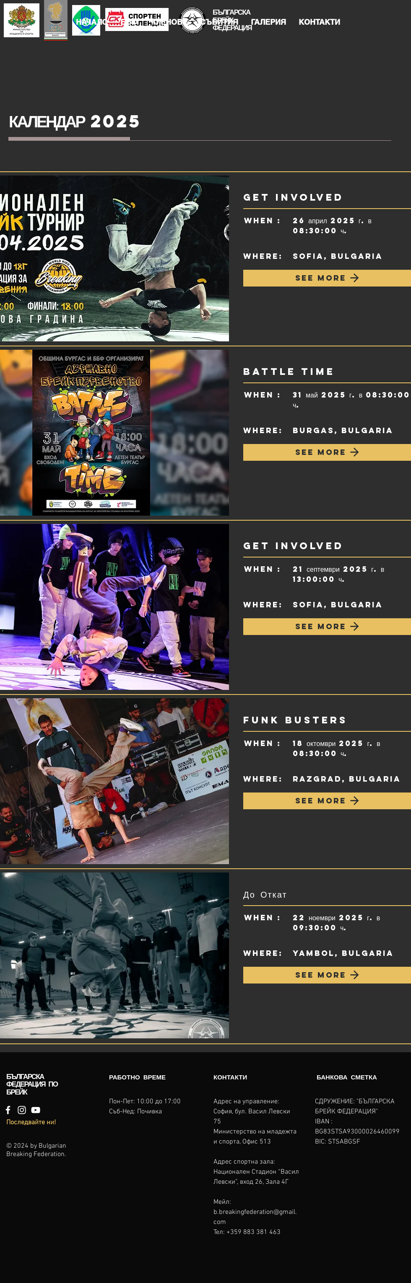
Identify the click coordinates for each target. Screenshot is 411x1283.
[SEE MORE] (327, 278)
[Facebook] (8, 1110)
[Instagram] (21, 1110)
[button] (129, 22)
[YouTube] (35, 1110)
